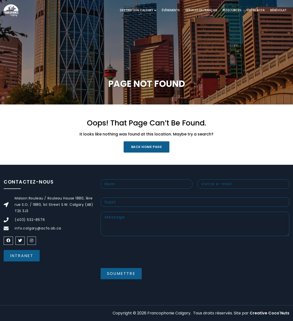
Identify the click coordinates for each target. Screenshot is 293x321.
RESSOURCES (232, 10)
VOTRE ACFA (255, 10)
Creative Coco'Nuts (269, 313)
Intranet (21, 256)
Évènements (171, 10)
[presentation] (138, 256)
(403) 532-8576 (30, 219)
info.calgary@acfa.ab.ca (38, 228)
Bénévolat (278, 10)
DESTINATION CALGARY (136, 10)
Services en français (201, 10)
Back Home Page (146, 147)
